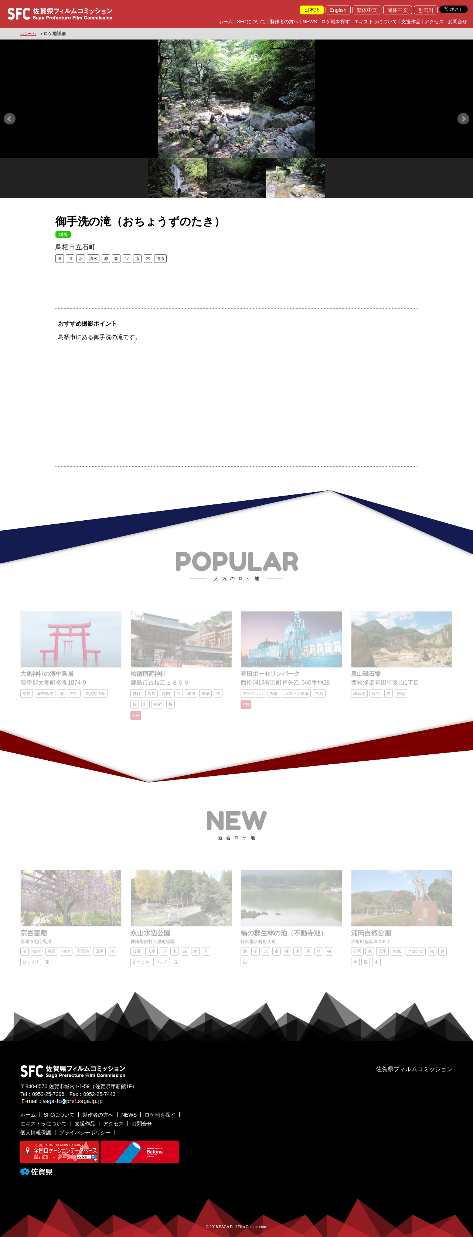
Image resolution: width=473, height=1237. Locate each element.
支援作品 (411, 21)
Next (463, 119)
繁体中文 (367, 10)
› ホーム (28, 33)
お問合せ (457, 21)
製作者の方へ (284, 21)
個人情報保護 (35, 1132)
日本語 (312, 10)
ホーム (225, 21)
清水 (93, 258)
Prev (10, 119)
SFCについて (251, 21)
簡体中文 (397, 10)
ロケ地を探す (335, 21)
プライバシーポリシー (85, 1132)
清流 (160, 258)
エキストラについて (375, 21)
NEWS (310, 21)
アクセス (434, 21)
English (338, 10)
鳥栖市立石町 (75, 247)
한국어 (425, 10)
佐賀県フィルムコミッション (414, 1069)
